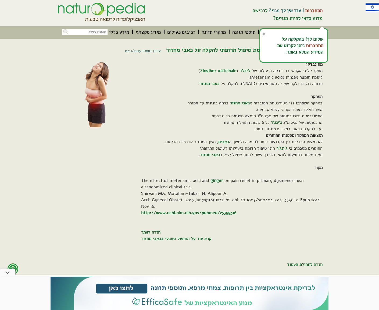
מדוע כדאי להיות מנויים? (298, 18)
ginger (216, 181)
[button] (65, 31)
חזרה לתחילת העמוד (305, 264)
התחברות (314, 10)
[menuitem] (244, 32)
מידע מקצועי (148, 32)
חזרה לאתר (150, 232)
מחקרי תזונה (214, 32)
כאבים (223, 142)
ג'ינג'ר (245, 71)
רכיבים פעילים (181, 32)
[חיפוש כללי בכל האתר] (85, 32)
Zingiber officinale (218, 71)
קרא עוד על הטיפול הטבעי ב (186, 239)
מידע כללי (119, 32)
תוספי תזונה (243, 32)
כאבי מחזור (209, 84)
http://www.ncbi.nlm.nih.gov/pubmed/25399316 (188, 213)
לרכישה (259, 10)
